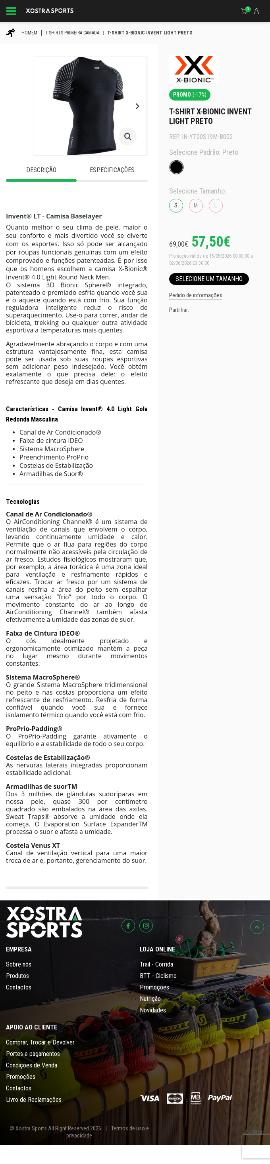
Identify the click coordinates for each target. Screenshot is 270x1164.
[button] (137, 106)
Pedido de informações (195, 295)
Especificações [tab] (112, 170)
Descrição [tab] (41, 170)
